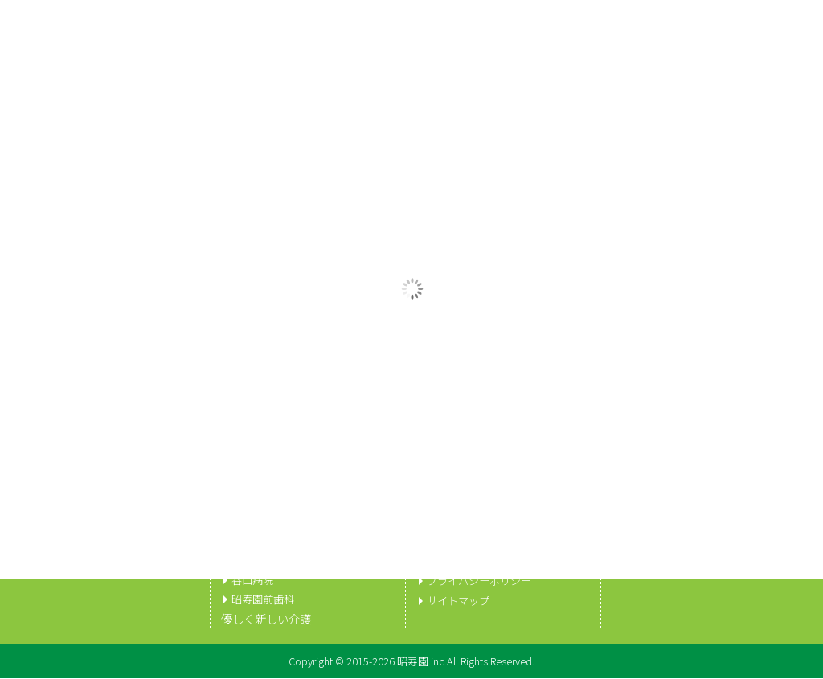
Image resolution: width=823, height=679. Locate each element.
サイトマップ (460, 599)
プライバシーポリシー (483, 580)
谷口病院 (253, 580)
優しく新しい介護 (266, 619)
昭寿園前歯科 (265, 599)
